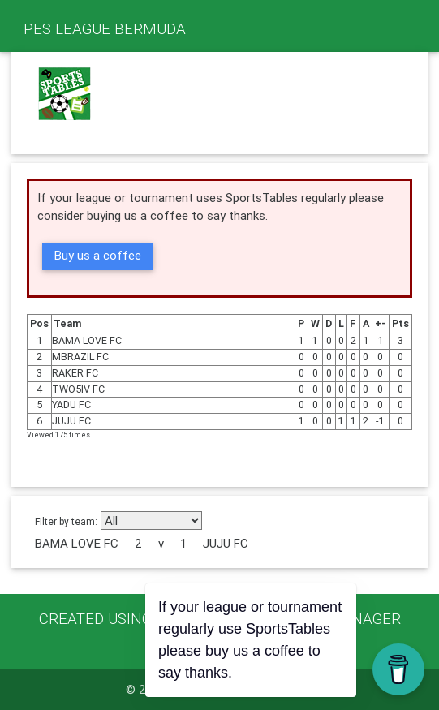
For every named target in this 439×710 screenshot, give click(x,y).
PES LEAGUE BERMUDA (105, 28)
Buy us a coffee (97, 255)
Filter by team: (66, 521)
